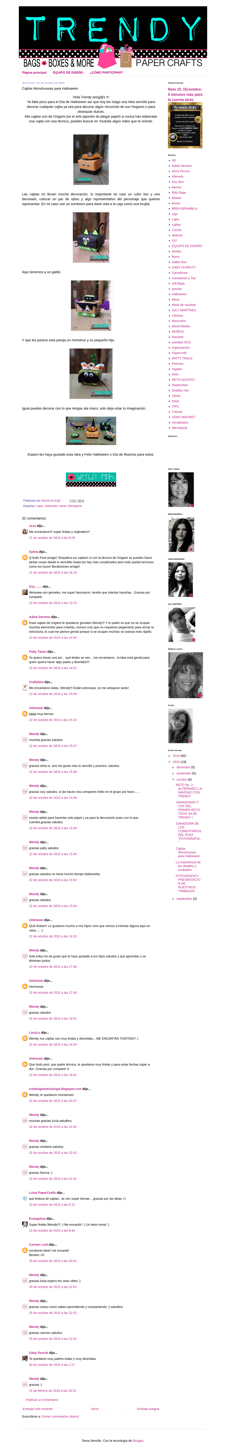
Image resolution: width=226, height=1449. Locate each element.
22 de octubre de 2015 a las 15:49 (53, 828)
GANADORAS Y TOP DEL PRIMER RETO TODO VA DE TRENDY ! (188, 810)
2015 (177, 762)
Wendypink (75, 506)
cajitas (176, 224)
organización (181, 347)
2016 (177, 755)
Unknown (36, 708)
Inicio (95, 1409)
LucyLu (34, 1032)
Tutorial (177, 411)
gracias (177, 288)
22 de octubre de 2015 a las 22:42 (53, 1126)
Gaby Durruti (38, 1352)
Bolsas (176, 198)
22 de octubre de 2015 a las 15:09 (53, 694)
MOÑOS (178, 331)
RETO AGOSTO (183, 379)
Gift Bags (178, 283)
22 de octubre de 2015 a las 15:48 (53, 771)
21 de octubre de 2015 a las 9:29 (52, 537)
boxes (176, 203)
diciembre (184, 767)
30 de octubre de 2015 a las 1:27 (52, 1364)
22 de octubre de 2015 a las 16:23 (53, 936)
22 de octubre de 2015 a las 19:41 (53, 1075)
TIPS (175, 406)
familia (176, 251)
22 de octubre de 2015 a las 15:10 (53, 720)
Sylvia (33, 551)
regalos (177, 369)
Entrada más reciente (38, 1409)
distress (177, 235)
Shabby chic (180, 390)
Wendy (34, 734)
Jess (32, 526)
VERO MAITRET (183, 417)
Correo (176, 230)
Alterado (178, 176)
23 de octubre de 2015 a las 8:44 (52, 1230)
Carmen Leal (38, 1244)
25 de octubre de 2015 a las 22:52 (53, 1287)
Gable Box (179, 262)
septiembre (185, 898)
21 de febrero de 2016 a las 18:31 (52, 1390)
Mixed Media (181, 326)
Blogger (138, 1440)
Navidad (177, 337)
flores (176, 256)
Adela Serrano (39, 617)
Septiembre (180, 385)
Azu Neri (178, 182)
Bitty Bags (179, 192)
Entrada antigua (148, 1409)
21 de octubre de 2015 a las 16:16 (53, 572)
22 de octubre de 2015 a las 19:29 (53, 1044)
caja (175, 214)
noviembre (184, 773)
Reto (175, 374)
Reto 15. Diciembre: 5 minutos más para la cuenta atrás (185, 94)
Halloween (51, 506)
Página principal (34, 72)
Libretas (177, 315)
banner (177, 187)
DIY (174, 240)
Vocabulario (180, 422)
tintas (175, 401)
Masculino (179, 321)
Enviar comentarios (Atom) (60, 1416)
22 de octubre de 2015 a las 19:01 (53, 1018)
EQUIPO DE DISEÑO (68, 72)
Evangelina (37, 1218)
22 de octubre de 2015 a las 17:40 (53, 992)
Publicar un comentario (42, 1400)
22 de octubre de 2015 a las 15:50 (53, 880)
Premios (177, 363)
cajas (40, 506)
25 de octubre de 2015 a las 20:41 (53, 1261)
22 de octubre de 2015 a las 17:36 (53, 966)
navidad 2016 (181, 342)
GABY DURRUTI (184, 267)
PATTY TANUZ (182, 358)
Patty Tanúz (37, 651)
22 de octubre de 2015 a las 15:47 (53, 746)
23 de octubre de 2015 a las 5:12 (52, 1204)
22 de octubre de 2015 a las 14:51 (53, 668)
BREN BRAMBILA (184, 208)
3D (174, 160)
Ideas (62, 506)
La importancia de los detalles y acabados (188, 865)
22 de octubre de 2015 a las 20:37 (53, 1101)
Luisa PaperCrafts (42, 1192)
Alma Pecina (180, 171)
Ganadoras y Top (184, 278)
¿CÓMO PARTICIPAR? (106, 72)
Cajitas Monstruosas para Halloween (188, 852)
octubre (182, 779)
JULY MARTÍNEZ (184, 310)
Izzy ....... (35, 586)
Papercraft (179, 353)
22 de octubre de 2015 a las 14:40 (53, 637)
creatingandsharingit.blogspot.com (55, 1089)
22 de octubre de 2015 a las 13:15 (53, 603)
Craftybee (36, 682)
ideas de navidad (184, 305)
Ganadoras (179, 272)
